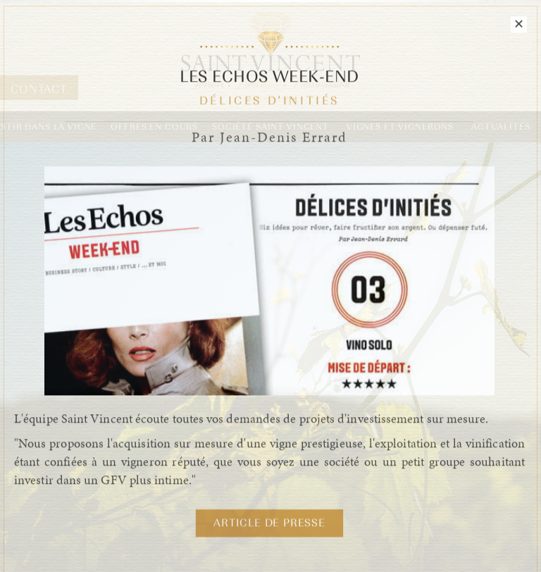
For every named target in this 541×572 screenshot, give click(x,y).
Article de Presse (269, 524)
